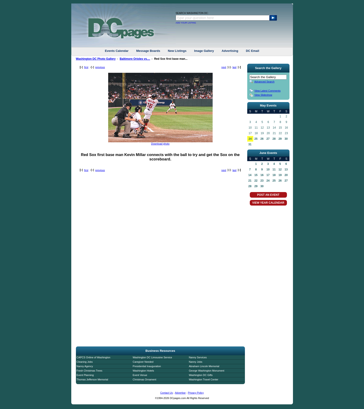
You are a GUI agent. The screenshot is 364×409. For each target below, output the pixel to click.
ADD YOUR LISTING (186, 23)
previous (100, 67)
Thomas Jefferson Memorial (92, 379)
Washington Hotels (143, 370)
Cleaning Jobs (85, 361)
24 (250, 138)
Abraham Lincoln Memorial (204, 366)
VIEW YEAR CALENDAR (268, 202)
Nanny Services (198, 357)
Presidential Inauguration (147, 366)
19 (280, 175)
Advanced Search (264, 81)
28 (274, 138)
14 (249, 175)
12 (280, 169)
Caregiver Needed (143, 361)
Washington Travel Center (203, 379)
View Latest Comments (267, 90)
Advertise (180, 392)
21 (249, 180)
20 (286, 175)
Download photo (160, 143)
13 (286, 169)
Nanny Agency (85, 366)
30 (286, 138)
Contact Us (166, 392)
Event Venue (140, 375)
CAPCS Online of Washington (93, 357)
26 (261, 138)
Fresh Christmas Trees (89, 370)
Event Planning (85, 375)
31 (249, 144)
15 (255, 175)
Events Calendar (117, 51)
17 (268, 175)
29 (280, 138)
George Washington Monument (206, 370)
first (86, 67)
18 (274, 175)
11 (274, 169)
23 (261, 180)
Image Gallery (204, 51)
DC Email (252, 51)
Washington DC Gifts (201, 375)
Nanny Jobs (195, 361)
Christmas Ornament (144, 379)
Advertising (230, 51)
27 (268, 138)
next (223, 67)
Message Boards (148, 51)
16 (261, 175)
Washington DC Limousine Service (152, 357)
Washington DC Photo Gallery (96, 58)
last (234, 67)
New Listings (177, 51)
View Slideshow (263, 94)
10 (268, 169)
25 (255, 138)
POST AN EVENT (268, 194)
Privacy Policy (196, 392)
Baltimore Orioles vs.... (135, 58)
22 (255, 180)
